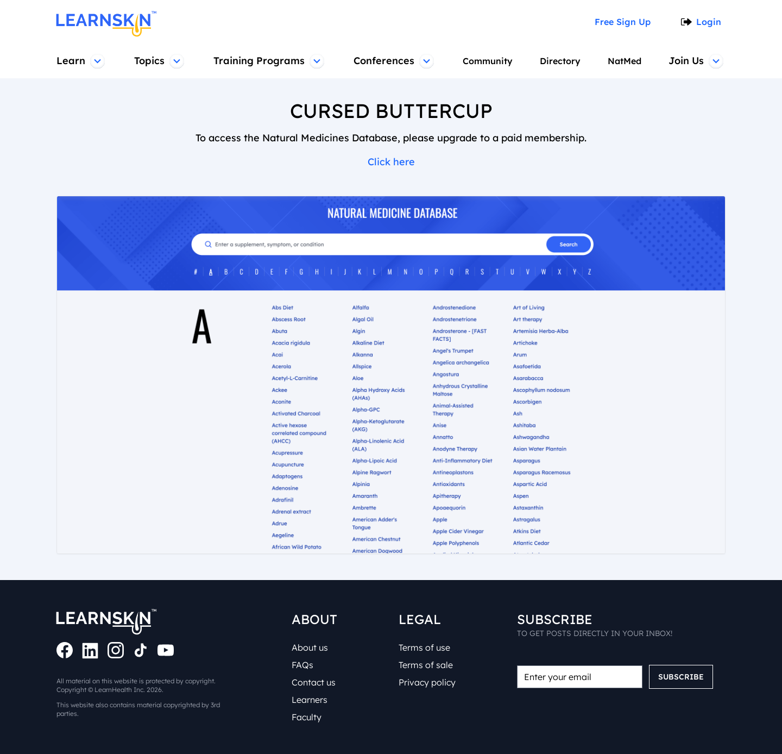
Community (486, 61)
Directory (559, 61)
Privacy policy (427, 682)
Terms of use (426, 647)
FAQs (304, 665)
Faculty (307, 717)
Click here (391, 162)
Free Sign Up (626, 22)
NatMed (625, 61)
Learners (311, 700)
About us (311, 647)
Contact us (315, 682)
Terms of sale (427, 665)
